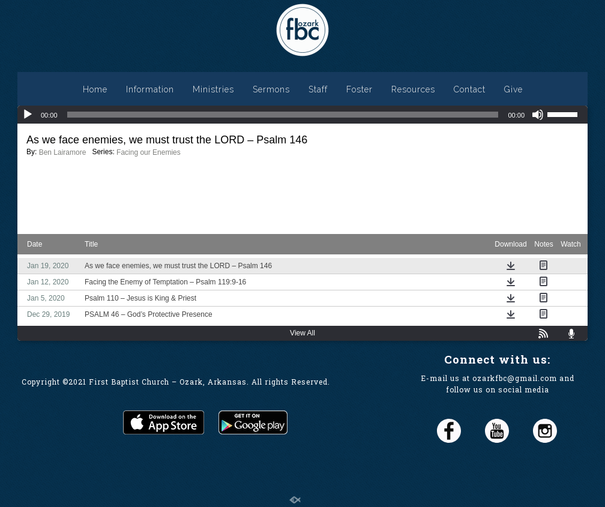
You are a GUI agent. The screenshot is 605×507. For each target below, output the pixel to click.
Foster (359, 89)
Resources (413, 89)
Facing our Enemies (148, 152)
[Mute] (538, 115)
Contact (470, 89)
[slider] (283, 115)
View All (302, 333)
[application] (302, 115)
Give (513, 89)
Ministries (213, 89)
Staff (318, 89)
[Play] (28, 115)
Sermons (271, 89)
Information (150, 89)
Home (95, 89)
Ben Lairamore (62, 152)
